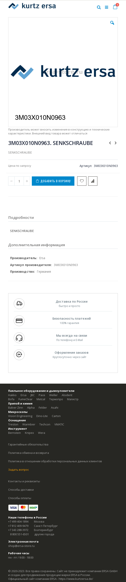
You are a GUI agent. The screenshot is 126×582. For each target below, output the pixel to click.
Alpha (31, 407)
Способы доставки (21, 490)
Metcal (41, 399)
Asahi (54, 407)
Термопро (56, 399)
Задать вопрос (18, 470)
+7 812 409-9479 (18, 526)
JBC (33, 395)
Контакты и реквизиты (24, 481)
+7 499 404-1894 (18, 521)
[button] (112, 26)
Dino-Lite (42, 416)
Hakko (12, 395)
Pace (42, 395)
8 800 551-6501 (19, 534)
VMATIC (59, 424)
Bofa (11, 399)
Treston (13, 424)
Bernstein (14, 433)
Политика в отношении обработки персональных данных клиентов (55, 461)
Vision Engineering (20, 416)
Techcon (44, 424)
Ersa (23, 395)
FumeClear (25, 399)
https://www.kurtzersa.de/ (76, 579)
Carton (56, 416)
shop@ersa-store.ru (21, 546)
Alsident (67, 395)
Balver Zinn (15, 407)
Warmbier (28, 424)
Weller (53, 395)
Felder (43, 407)
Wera (41, 433)
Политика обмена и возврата (28, 453)
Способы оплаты (19, 498)
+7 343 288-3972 (18, 530)
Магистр (72, 399)
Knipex (29, 433)
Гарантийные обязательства (28, 444)
